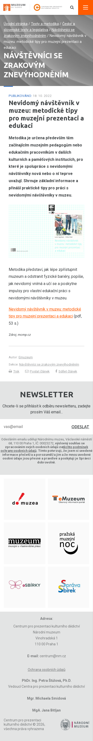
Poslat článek (37, 371)
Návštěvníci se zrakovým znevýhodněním (49, 364)
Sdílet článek (66, 371)
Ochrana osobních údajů (46, 670)
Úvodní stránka (16, 24)
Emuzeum (26, 357)
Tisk (14, 371)
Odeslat (80, 427)
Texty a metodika (45, 24)
